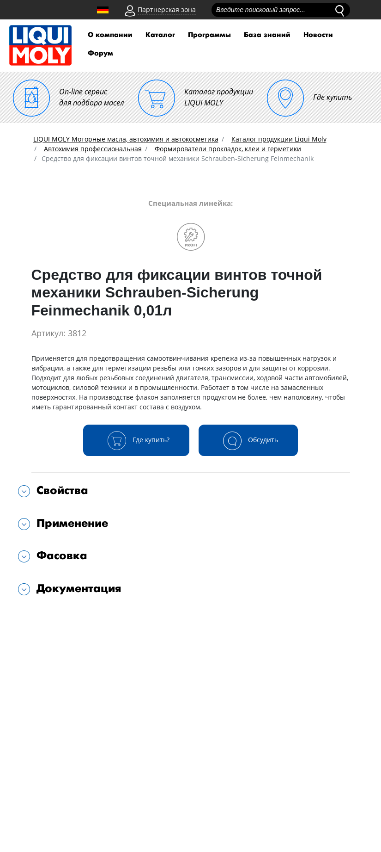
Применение (72, 523)
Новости (318, 34)
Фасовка (61, 556)
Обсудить (248, 440)
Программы (209, 34)
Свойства (62, 490)
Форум (100, 53)
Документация (78, 588)
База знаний (267, 34)
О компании (110, 34)
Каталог (160, 34)
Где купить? (136, 440)
